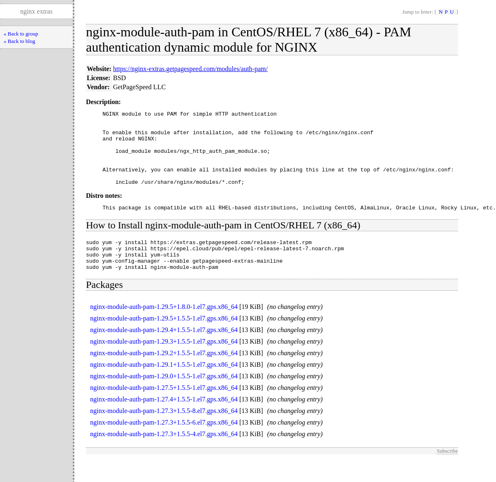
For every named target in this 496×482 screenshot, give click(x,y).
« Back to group (21, 34)
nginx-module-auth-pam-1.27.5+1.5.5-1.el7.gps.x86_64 (164, 409)
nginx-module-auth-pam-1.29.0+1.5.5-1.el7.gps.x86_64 (164, 398)
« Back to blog (19, 41)
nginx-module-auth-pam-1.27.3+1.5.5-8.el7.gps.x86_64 (164, 433)
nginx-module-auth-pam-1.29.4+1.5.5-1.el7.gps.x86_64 (164, 352)
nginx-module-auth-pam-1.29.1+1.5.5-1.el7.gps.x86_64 (164, 386)
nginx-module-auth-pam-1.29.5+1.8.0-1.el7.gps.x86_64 (164, 328)
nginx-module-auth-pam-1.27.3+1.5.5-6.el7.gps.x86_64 (164, 444)
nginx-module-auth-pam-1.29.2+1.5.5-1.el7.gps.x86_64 (164, 375)
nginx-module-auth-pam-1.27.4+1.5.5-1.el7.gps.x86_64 (164, 421)
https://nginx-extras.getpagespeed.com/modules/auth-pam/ (190, 68)
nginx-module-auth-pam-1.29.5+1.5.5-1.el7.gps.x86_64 (164, 340)
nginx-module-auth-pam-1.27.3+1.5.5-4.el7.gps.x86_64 (164, 456)
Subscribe (447, 473)
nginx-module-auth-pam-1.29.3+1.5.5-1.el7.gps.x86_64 (164, 363)
